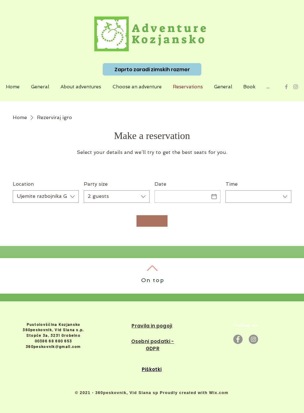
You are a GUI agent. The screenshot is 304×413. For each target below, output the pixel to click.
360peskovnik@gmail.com (53, 346)
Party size (96, 184)
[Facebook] (238, 339)
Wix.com (218, 392)
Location (23, 184)
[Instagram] (253, 339)
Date (160, 184)
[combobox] (46, 196)
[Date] (182, 196)
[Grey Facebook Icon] (286, 87)
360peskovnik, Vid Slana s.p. (53, 329)
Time (232, 184)
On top (152, 280)
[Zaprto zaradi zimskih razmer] (152, 69)
